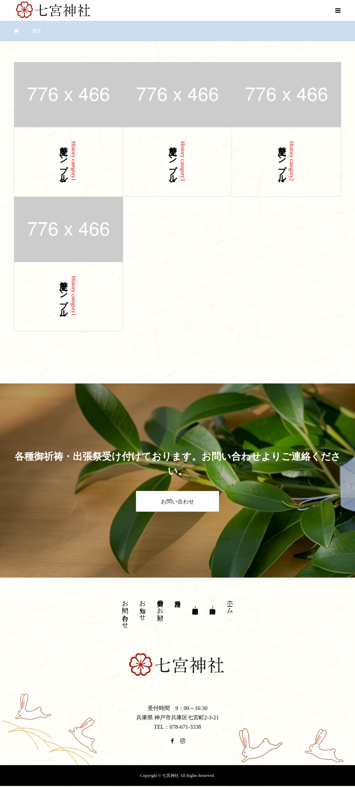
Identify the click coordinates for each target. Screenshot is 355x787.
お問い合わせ (177, 501)
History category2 (292, 161)
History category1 (74, 161)
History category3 (183, 161)
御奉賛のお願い (160, 607)
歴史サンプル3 (172, 162)
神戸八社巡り (177, 600)
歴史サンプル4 (63, 162)
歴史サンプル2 (281, 162)
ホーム (229, 603)
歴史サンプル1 (63, 297)
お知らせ (142, 606)
